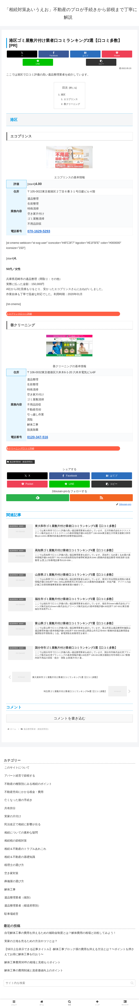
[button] (122, 54)
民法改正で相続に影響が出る (22, 821)
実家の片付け (12, 812)
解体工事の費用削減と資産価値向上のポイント (33, 967)
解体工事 (10, 886)
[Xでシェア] (17, 54)
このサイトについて (16, 764)
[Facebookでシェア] (38, 54)
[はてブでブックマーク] (59, 54)
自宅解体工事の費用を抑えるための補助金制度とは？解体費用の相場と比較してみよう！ (60, 929)
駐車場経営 (11, 910)
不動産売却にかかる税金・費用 (23, 788)
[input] (69, 979)
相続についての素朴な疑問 (21, 829)
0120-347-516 (37, 430)
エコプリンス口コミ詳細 (19, 306)
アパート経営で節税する (19, 772)
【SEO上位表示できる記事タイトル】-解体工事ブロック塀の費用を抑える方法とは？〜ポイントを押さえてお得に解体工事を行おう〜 (69, 948)
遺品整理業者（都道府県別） (20, 454)
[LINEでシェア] (101, 54)
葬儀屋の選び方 (14, 877)
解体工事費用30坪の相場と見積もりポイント (32, 958)
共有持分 (10, 804)
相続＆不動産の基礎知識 (19, 853)
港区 (62, 86)
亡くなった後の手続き (18, 796)
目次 (65, 79)
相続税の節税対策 (15, 837)
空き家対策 (11, 869)
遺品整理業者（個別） (18, 894)
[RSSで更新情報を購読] (101, 490)
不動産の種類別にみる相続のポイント (28, 780)
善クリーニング (72, 96)
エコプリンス (70, 91)
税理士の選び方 (14, 861)
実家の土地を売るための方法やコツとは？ (30, 937)
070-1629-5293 (38, 224)
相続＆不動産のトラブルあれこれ (25, 845)
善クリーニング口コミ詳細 (20, 441)
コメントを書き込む (69, 715)
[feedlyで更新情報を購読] (37, 490)
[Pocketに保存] (80, 54)
